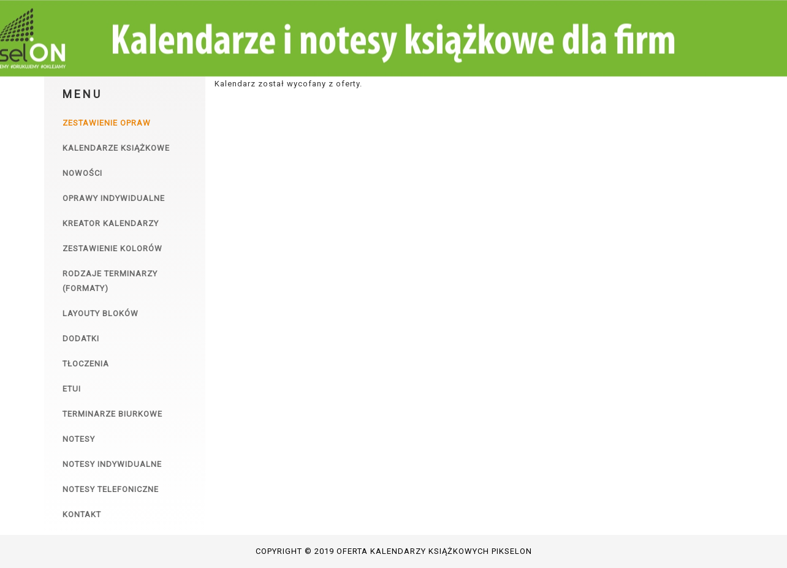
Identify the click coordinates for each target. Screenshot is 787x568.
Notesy (79, 439)
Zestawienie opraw (107, 122)
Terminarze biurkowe (112, 413)
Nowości (82, 173)
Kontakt (82, 514)
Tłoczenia (86, 363)
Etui (72, 388)
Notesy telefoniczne (111, 489)
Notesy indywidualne (112, 464)
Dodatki (81, 338)
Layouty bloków (101, 313)
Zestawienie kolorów (112, 248)
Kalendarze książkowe (116, 148)
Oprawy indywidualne (114, 198)
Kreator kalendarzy (111, 223)
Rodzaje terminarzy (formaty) (110, 281)
